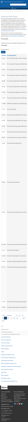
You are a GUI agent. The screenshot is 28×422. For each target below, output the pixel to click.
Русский (11, 406)
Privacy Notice (17, 400)
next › (24, 318)
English (3, 406)
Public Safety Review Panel (7, 360)
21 (16, 315)
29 (17, 318)
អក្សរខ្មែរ (6, 410)
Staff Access (4, 394)
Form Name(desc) (11, 55)
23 (22, 315)
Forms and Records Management (17, 36)
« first (3, 315)
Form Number (4, 38)
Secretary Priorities (5, 343)
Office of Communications (7, 345)
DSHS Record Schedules (7, 332)
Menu (14, 8)
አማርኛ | (8, 415)
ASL (6, 420)
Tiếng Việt (3, 415)
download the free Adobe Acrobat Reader (14, 29)
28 (14, 318)
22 (19, 315)
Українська (9, 413)
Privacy (2, 351)
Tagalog (3, 419)
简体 (2, 408)
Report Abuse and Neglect (7, 401)
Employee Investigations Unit (7, 354)
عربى (2, 410)
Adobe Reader (17, 397)
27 (11, 318)
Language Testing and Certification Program (11, 366)
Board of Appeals (5, 348)
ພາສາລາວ (7, 419)
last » (3, 320)
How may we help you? (5, 4)
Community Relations (6, 337)
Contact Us (3, 398)
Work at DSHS (4, 397)
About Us (3, 395)
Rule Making (16, 401)
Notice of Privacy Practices (20, 398)
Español (7, 406)
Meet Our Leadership (6, 340)
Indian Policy (4, 372)
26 (8, 318)
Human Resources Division (7, 369)
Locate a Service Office (6, 400)
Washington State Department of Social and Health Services (13, 1)
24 (2, 318)
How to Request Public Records (8, 357)
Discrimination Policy (5, 378)
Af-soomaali (3, 413)
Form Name (4, 45)
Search (25, 5)
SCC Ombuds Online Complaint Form (9, 381)
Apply (3, 52)
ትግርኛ (2, 420)
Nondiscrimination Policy (19, 394)
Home (2, 11)
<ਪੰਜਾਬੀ (10, 410)
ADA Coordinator (5, 375)
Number (4, 55)
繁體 (5, 408)
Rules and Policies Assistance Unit (8, 363)
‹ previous (9, 315)
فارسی (3, 416)
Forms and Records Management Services (11, 334)
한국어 (8, 408)
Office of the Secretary (9, 11)
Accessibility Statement (19, 395)
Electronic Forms (5, 329)
